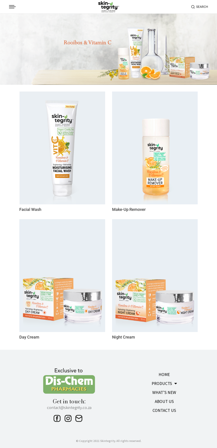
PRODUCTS (164, 381)
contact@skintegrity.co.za (69, 405)
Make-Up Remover (131, 208)
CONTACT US (164, 408)
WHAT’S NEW (164, 390)
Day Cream (30, 335)
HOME (164, 372)
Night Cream (125, 335)
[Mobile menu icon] (12, 6)
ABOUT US (164, 399)
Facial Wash (31, 208)
